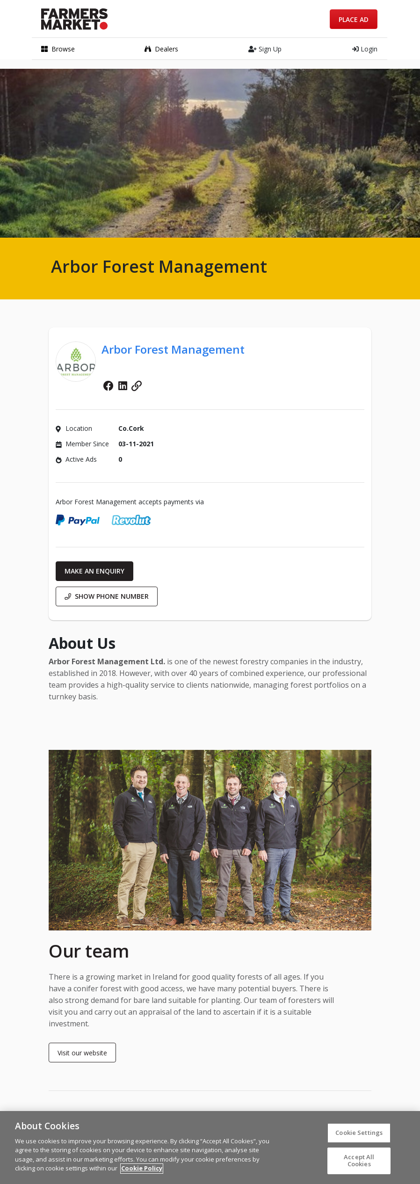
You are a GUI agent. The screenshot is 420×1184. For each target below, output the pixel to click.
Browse (58, 49)
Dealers (161, 49)
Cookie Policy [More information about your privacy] (141, 1172)
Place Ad (354, 19)
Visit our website (82, 1052)
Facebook (108, 386)
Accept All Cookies (359, 1164)
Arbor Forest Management (173, 349)
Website (137, 386)
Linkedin (123, 386)
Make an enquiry (94, 571)
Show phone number (107, 596)
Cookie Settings (359, 1136)
